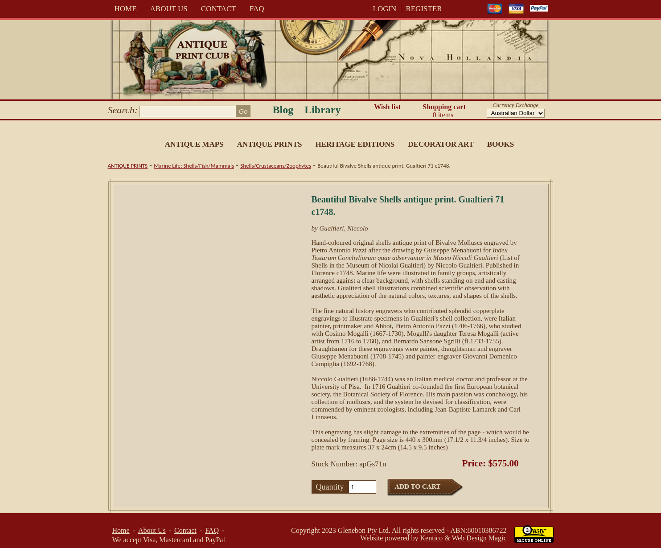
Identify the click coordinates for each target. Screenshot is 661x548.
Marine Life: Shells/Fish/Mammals (194, 165)
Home (126, 8)
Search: (123, 109)
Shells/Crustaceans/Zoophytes (275, 165)
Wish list (387, 107)
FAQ (257, 8)
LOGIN (385, 8)
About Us (169, 8)
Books (500, 144)
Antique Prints (269, 144)
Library (322, 109)
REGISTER (424, 8)
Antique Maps (194, 144)
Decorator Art (441, 144)
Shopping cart (444, 111)
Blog (283, 109)
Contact (218, 8)
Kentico (432, 538)
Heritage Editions (354, 144)
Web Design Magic (479, 538)
